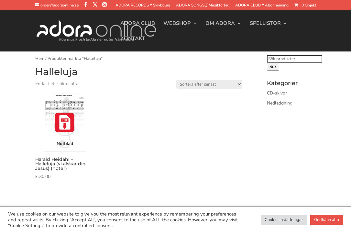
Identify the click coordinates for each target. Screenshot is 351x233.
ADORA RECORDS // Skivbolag (142, 5)
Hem (39, 58)
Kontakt (132, 39)
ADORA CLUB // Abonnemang (262, 5)
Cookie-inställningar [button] (284, 220)
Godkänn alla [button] (326, 220)
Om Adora (220, 24)
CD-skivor (277, 93)
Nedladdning (279, 103)
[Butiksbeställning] (209, 84)
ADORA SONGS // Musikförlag (202, 5)
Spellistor (265, 24)
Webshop (177, 24)
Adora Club (137, 24)
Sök (273, 67)
